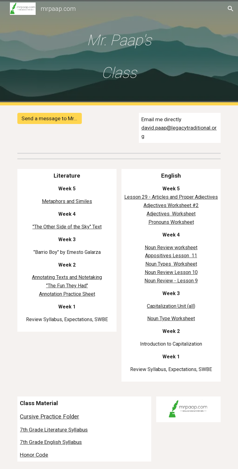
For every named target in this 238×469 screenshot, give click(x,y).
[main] (118, 53)
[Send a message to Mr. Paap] (49, 118)
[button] (230, 8)
